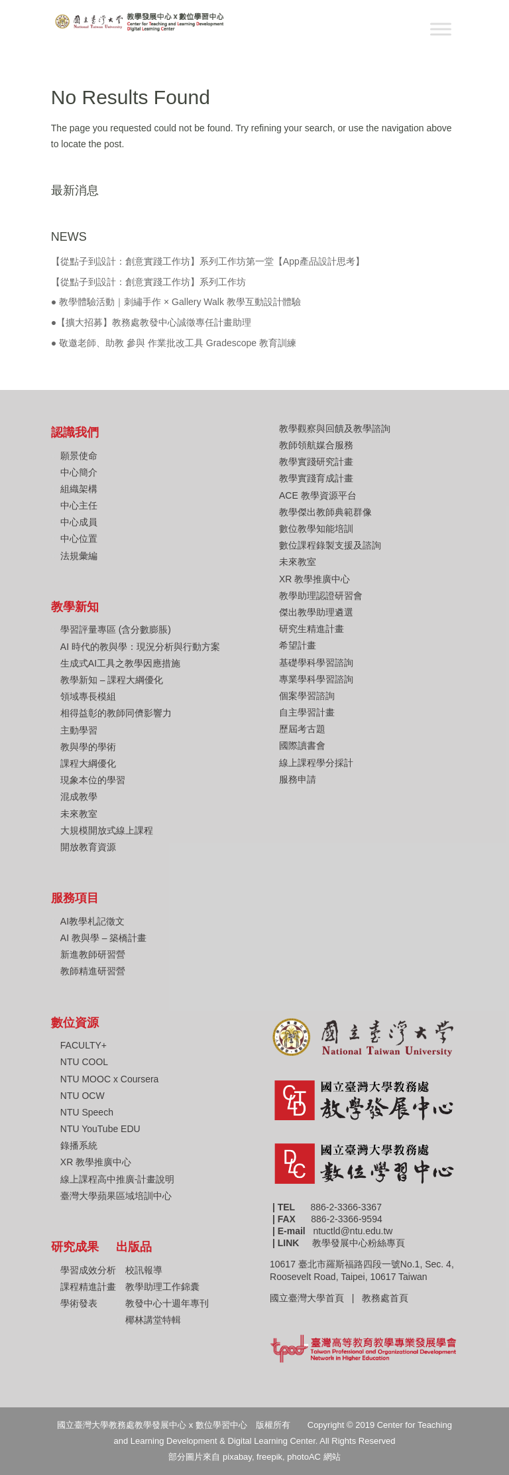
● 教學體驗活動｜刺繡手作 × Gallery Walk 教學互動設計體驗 (176, 301)
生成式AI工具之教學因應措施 (120, 663)
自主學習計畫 (307, 712)
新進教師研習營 (92, 954)
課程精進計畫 (88, 1286)
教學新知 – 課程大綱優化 (112, 679)
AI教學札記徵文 (92, 921)
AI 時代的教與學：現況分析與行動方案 (140, 646)
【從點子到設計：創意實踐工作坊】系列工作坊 (148, 282)
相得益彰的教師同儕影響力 (116, 713)
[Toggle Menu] (440, 29)
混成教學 (78, 796)
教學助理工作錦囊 (162, 1286)
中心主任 (78, 505)
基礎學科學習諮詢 (316, 662)
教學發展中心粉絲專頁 (358, 1243)
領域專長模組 (88, 696)
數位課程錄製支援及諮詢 (330, 545)
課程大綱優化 (88, 763)
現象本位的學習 (92, 780)
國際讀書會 (302, 745)
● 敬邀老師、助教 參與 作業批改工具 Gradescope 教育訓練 (173, 343)
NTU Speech (86, 1112)
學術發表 (78, 1303)
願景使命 (78, 455)
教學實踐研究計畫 (316, 461)
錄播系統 (78, 1145)
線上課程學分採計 (316, 762)
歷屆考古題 (302, 729)
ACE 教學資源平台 (318, 495)
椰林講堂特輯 (153, 1320)
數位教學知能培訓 (316, 528)
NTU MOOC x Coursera (109, 1079)
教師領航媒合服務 (316, 445)
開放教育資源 (88, 847)
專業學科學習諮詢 (316, 679)
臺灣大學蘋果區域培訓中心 (116, 1195)
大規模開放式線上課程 (106, 830)
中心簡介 (78, 472)
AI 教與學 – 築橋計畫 (103, 937)
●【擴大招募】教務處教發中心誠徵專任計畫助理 (151, 322)
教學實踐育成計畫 (316, 478)
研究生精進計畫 (311, 628)
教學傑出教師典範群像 (325, 512)
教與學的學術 (88, 746)
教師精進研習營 (92, 971)
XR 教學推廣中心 (314, 579)
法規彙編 (78, 555)
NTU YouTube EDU (100, 1128)
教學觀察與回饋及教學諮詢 (334, 428)
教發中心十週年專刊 (167, 1303)
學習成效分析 (88, 1270)
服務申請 (297, 779)
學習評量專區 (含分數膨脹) (115, 629)
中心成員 (78, 522)
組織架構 (78, 488)
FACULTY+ (83, 1045)
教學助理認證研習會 (321, 595)
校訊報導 (143, 1270)
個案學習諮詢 (307, 695)
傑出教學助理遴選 (316, 612)
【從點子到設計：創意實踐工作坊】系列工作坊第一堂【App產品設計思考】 (208, 261)
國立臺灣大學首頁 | (316, 1298)
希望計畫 (297, 645)
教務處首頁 (386, 1298)
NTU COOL (84, 1062)
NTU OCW (82, 1095)
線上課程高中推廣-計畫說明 (117, 1179)
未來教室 (78, 813)
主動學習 (78, 730)
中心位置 (78, 538)
